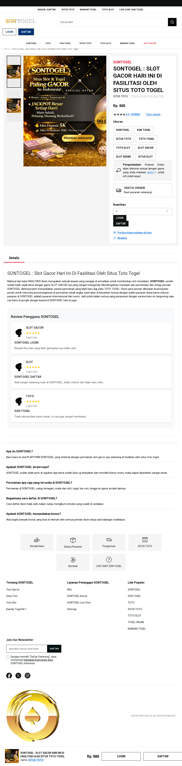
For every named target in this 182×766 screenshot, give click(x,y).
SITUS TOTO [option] (123, 135)
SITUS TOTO (67, 9)
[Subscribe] (54, 645)
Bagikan (122, 234)
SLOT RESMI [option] (123, 153)
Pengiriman (109, 542)
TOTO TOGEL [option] (146, 135)
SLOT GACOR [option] (145, 144)
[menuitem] (36, 42)
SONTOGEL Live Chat (78, 599)
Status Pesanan (73, 543)
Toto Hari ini (12, 586)
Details (14, 254)
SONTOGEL (157, 277)
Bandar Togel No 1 (16, 605)
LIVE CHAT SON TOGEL (131, 9)
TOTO (131, 599)
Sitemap (72, 605)
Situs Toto (12, 592)
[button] (14, 68)
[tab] (14, 254)
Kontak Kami (37, 542)
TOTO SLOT (108, 9)
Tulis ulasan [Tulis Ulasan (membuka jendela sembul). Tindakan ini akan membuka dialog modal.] (153, 111)
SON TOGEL (134, 592)
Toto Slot (11, 599)
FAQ (69, 586)
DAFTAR (121, 220)
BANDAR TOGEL (88, 9)
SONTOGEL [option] (122, 126)
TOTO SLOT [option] (123, 144)
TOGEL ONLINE (136, 618)
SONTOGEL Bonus (77, 592)
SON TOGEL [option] (144, 126)
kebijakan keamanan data (38, 656)
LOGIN (120, 214)
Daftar (26, 31)
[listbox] (142, 140)
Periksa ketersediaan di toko (134, 229)
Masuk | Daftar (47, 9)
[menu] (91, 42)
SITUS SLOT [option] (145, 153)
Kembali (72, 562)
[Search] (172, 22)
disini (151, 169)
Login (9, 31)
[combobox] (117, 22)
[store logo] (20, 22)
